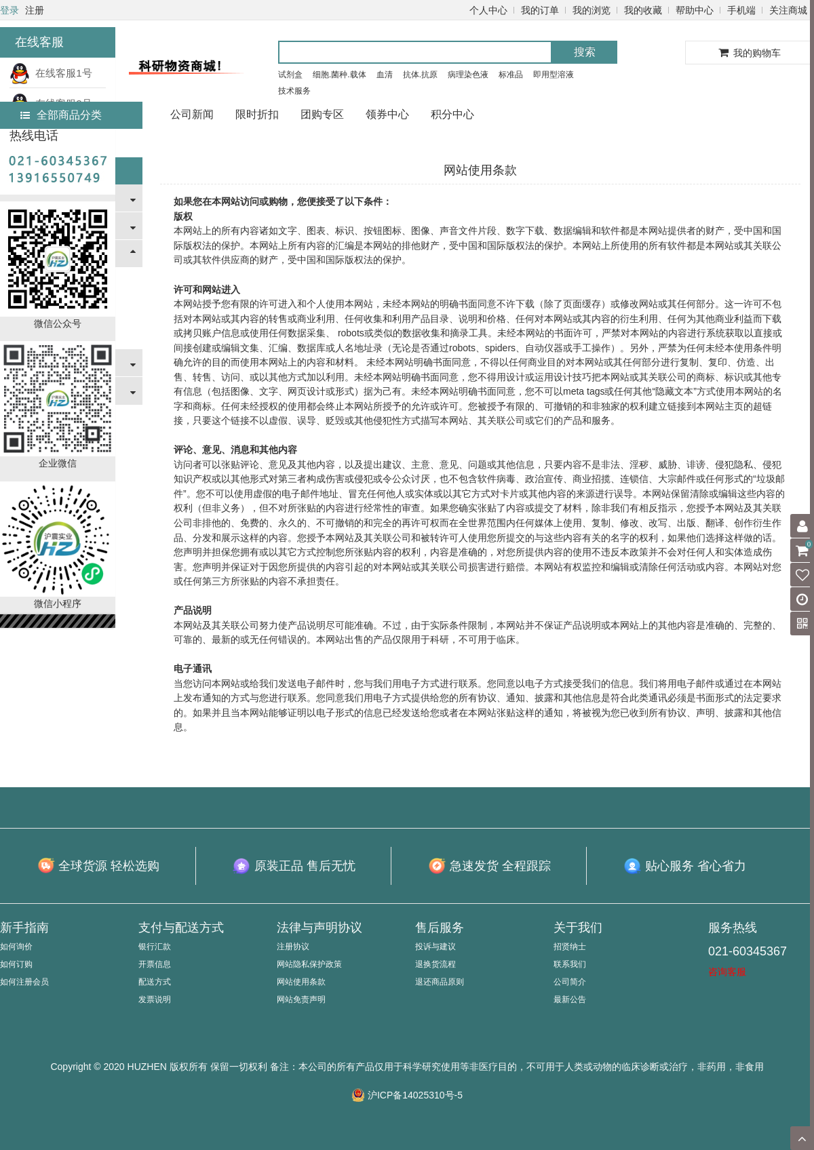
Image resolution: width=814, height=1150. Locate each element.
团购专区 (322, 114)
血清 (384, 74)
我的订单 (540, 10)
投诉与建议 (435, 946)
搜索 (585, 52)
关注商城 (788, 10)
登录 (9, 10)
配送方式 (154, 982)
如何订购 (16, 964)
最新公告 (570, 999)
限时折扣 (257, 114)
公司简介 (570, 982)
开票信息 (154, 964)
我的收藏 (643, 10)
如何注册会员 (24, 982)
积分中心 (452, 114)
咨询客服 (727, 971)
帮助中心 (695, 10)
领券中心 (387, 114)
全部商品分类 (61, 115)
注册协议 (293, 946)
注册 (34, 10)
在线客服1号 (50, 73)
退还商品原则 (439, 982)
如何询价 (16, 946)
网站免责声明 (301, 999)
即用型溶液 (553, 74)
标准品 (511, 74)
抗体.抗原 (420, 74)
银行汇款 (154, 946)
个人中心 (488, 10)
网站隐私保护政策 (309, 964)
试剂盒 (290, 74)
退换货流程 (435, 964)
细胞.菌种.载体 (339, 74)
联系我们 (570, 964)
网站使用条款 (301, 982)
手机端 (741, 10)
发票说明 (154, 999)
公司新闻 (192, 114)
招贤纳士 (570, 946)
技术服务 (294, 91)
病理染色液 (468, 74)
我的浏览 (591, 10)
